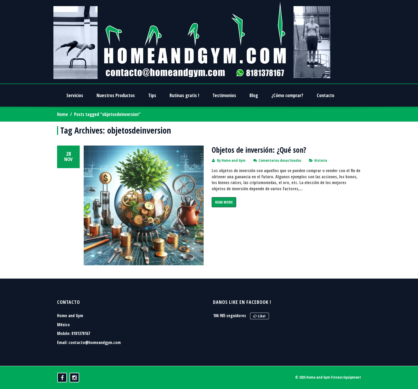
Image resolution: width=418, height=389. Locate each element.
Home (62, 114)
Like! (260, 315)
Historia (320, 160)
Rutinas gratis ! (184, 95)
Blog (254, 95)
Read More (224, 202)
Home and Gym (234, 160)
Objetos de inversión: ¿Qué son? (259, 150)
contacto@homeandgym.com (95, 342)
